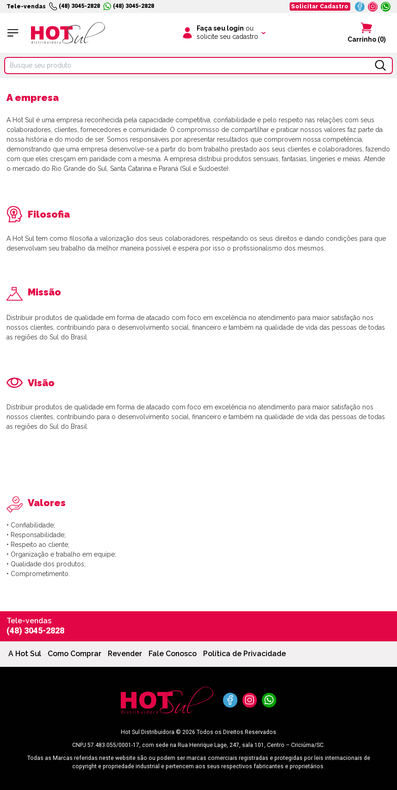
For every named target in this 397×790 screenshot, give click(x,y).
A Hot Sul (24, 653)
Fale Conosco (173, 653)
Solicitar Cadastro (319, 6)
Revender (125, 653)
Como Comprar (74, 653)
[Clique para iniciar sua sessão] (223, 33)
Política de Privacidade (244, 653)
